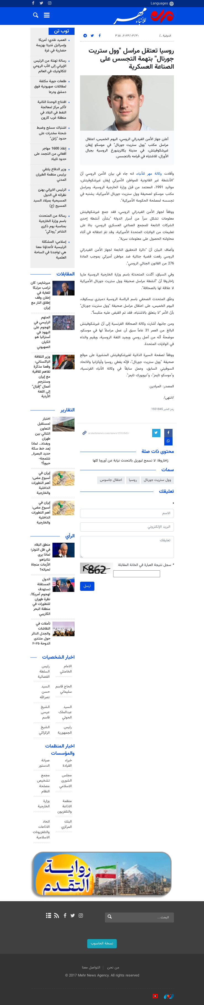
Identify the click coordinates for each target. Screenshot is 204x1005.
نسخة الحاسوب (102, 943)
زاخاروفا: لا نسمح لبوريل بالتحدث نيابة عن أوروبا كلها (130, 460)
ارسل (87, 586)
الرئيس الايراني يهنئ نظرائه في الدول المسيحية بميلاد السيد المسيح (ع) (49, 198)
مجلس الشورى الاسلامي (65, 781)
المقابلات (66, 274)
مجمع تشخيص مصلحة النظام (43, 783)
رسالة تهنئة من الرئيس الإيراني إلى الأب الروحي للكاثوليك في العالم (49, 66)
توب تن (61, 31)
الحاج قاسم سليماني (63, 689)
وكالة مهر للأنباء (149, 174)
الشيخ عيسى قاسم (45, 712)
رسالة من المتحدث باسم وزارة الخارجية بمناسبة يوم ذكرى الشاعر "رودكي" (52, 224)
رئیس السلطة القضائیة (44, 672)
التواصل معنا (91, 967)
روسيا (133, 480)
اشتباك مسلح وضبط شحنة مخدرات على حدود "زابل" (51, 133)
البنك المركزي (66, 824)
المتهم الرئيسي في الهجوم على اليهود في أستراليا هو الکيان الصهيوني (42, 332)
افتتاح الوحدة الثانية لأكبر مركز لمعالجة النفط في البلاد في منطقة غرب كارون (52, 110)
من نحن (113, 967)
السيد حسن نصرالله (45, 692)
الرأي (70, 536)
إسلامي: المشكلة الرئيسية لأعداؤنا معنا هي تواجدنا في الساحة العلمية (50, 250)
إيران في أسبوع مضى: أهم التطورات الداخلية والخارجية (40, 483)
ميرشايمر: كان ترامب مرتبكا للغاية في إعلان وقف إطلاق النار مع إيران (40, 295)
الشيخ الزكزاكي (44, 730)
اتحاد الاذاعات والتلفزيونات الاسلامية (41, 830)
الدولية (167, 36)
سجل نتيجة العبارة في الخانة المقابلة (146, 565)
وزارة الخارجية (44, 803)
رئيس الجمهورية (65, 730)
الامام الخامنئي (66, 669)
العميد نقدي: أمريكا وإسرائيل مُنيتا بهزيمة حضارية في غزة (51, 45)
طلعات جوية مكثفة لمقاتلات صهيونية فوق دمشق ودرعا (50, 87)
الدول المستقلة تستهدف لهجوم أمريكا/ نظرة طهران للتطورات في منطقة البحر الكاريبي (40, 597)
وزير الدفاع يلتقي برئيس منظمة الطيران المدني (51, 175)
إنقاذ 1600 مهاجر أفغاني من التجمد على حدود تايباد (50, 154)
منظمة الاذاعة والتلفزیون (64, 806)
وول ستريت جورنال (157, 480)
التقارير (67, 410)
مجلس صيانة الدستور (44, 761)
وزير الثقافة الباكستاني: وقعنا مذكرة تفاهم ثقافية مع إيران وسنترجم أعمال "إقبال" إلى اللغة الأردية (41, 376)
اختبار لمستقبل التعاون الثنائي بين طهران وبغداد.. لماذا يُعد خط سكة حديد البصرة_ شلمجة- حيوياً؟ (40, 441)
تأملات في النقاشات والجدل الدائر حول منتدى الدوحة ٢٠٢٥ (40, 633)
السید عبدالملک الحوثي (65, 712)
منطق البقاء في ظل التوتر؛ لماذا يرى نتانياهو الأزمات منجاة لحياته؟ (40, 557)
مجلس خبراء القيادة (67, 761)
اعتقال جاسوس (111, 480)
